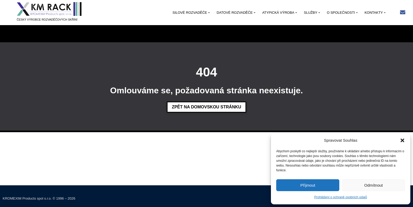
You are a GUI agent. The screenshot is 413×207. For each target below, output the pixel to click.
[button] (402, 140)
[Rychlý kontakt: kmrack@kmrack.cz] (402, 13)
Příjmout (307, 185)
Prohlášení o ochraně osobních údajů (340, 197)
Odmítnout (373, 185)
